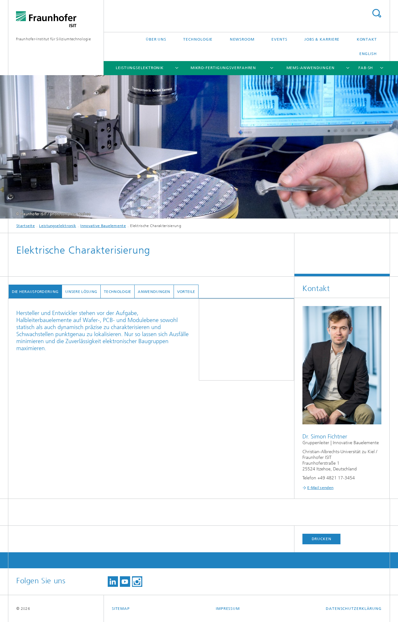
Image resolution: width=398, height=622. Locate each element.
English (368, 53)
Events (279, 39)
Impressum (228, 608)
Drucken (322, 539)
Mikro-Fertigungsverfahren (223, 68)
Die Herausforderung (35, 291)
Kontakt (367, 39)
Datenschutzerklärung (354, 608)
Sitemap (121, 608)
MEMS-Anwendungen (310, 68)
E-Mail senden (320, 487)
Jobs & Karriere (322, 39)
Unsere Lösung (81, 291)
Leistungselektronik (140, 68)
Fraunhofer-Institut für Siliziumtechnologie (53, 39)
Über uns (156, 39)
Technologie (198, 39)
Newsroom (242, 39)
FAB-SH (365, 68)
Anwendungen (154, 291)
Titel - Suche (376, 13)
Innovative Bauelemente (103, 226)
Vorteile (186, 291)
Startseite (25, 226)
